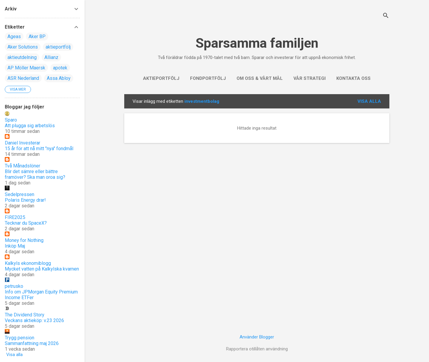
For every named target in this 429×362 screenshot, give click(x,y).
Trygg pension (19, 338)
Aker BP (37, 36)
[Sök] (385, 16)
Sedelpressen (19, 194)
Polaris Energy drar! (25, 200)
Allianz (51, 57)
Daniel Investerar (22, 143)
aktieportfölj (58, 47)
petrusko (14, 286)
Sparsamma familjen (256, 43)
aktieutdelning (22, 57)
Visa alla (369, 101)
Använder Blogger (257, 337)
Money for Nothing (24, 240)
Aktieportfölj (161, 78)
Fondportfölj (208, 78)
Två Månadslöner (22, 166)
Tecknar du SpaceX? (26, 223)
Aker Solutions (22, 47)
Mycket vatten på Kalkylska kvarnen (42, 269)
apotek (60, 68)
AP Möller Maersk (26, 68)
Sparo (11, 120)
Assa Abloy (59, 78)
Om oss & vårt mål (260, 78)
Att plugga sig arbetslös (30, 125)
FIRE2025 (15, 217)
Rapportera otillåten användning (257, 349)
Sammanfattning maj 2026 (32, 343)
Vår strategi (309, 78)
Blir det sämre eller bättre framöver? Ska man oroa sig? (35, 174)
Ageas (14, 36)
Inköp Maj (15, 246)
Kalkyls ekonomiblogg (28, 263)
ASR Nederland (23, 78)
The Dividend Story (24, 315)
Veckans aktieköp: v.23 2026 (34, 320)
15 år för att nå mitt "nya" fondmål (39, 148)
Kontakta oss (353, 78)
